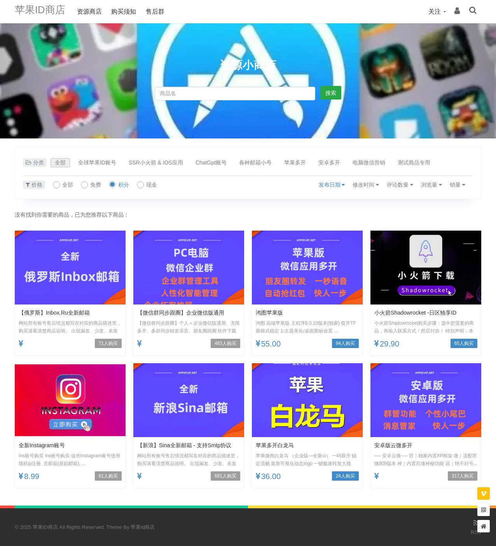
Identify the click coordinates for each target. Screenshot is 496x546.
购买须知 (131, 11)
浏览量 (431, 185)
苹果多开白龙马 (277, 445)
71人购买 (108, 343)
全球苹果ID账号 (97, 162)
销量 (457, 185)
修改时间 (366, 185)
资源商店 (97, 11)
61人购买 (108, 476)
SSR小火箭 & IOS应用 (156, 162)
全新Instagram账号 (45, 445)
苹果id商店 (143, 527)
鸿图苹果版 (271, 312)
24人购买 (345, 476)
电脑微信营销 (369, 162)
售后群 (163, 11)
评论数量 (400, 185)
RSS (476, 526)
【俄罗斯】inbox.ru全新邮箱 (59, 312)
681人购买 (225, 476)
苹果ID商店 (44, 11)
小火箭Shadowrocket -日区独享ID (420, 312)
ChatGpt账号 (211, 162)
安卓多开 (329, 162)
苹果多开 (295, 162)
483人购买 (225, 343)
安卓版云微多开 (396, 445)
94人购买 (345, 343)
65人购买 (463, 343)
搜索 (330, 93)
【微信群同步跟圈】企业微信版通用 (187, 312)
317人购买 (462, 476)
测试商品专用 (414, 162)
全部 (60, 162)
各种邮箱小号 (255, 162)
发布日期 (332, 185)
